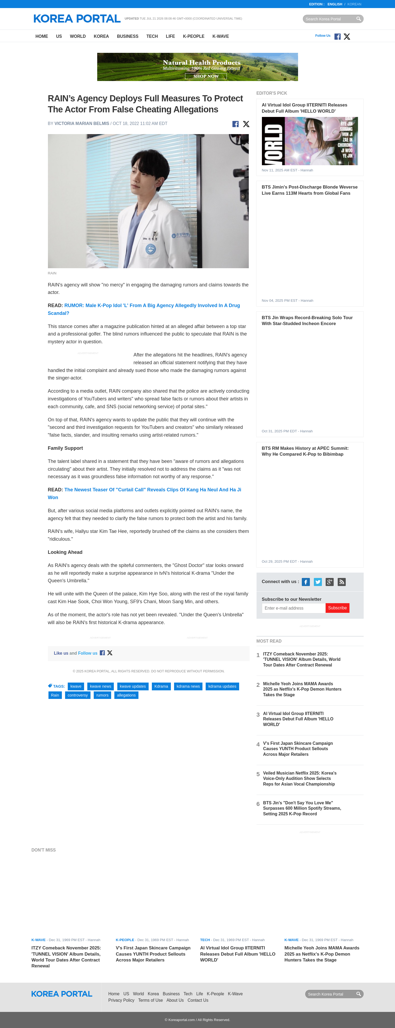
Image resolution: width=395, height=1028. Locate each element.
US (59, 36)
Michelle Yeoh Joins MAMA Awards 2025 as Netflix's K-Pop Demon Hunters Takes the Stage (302, 689)
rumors (102, 695)
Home (42, 36)
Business (127, 36)
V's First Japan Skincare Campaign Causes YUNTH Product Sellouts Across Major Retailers (298, 748)
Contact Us (198, 1000)
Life (170, 36)
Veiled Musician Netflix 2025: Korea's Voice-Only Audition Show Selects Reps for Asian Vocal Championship (300, 778)
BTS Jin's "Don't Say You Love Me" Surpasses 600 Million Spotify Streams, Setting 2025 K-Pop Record (302, 808)
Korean (355, 4)
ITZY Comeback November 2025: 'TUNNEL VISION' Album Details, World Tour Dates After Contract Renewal (302, 659)
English (335, 4)
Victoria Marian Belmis (82, 123)
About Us (175, 1000)
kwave (75, 686)
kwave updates (133, 686)
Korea (101, 36)
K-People (194, 36)
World (78, 36)
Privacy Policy (121, 1000)
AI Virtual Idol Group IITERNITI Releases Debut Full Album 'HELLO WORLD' (298, 719)
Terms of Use (150, 1000)
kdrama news (188, 686)
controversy (78, 695)
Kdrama (161, 686)
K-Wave (221, 36)
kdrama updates (222, 686)
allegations (126, 695)
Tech (152, 36)
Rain (55, 695)
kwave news (100, 686)
